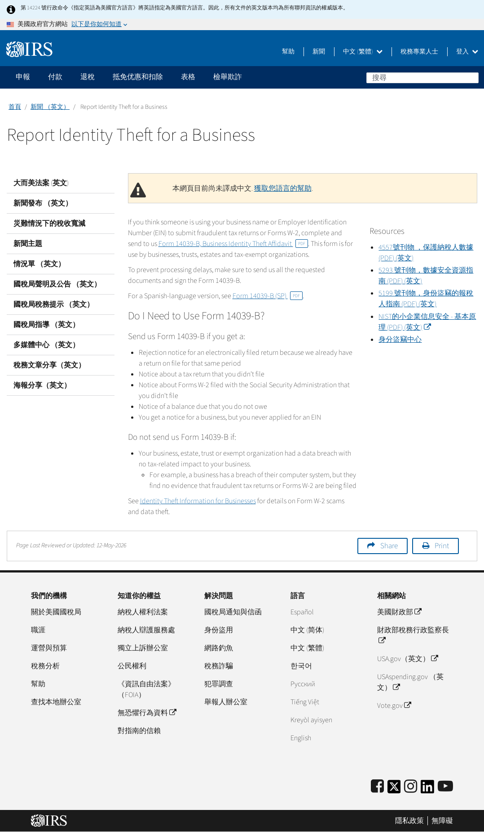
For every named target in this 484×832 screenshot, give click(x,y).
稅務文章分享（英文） (49, 365)
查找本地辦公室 (56, 702)
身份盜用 (218, 630)
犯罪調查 (218, 684)
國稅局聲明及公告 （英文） (57, 284)
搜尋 (471, 77)
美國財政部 (399, 612)
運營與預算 (49, 648)
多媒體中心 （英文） (46, 345)
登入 (467, 51)
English (300, 738)
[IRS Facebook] (377, 787)
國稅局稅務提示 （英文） (53, 304)
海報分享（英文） (42, 385)
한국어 (301, 666)
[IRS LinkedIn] (427, 789)
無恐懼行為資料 (147, 713)
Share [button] (389, 546)
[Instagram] (410, 787)
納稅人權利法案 (143, 612)
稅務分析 (45, 666)
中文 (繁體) (363, 51)
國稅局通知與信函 (233, 612)
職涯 (38, 630)
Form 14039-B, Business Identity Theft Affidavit (233, 244)
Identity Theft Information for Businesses (198, 501)
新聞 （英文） (50, 107)
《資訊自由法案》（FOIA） (146, 689)
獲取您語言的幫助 (283, 188)
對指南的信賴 (139, 731)
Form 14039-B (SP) (268, 296)
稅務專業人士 (419, 51)
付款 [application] (55, 77)
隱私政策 (409, 820)
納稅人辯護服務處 (146, 630)
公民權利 (132, 666)
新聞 (318, 51)
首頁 (15, 107)
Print (442, 546)
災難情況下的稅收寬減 (49, 223)
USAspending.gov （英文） (410, 682)
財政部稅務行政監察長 (413, 635)
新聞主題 (27, 244)
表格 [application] (188, 77)
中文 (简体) (307, 630)
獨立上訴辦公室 (143, 648)
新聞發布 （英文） (42, 203)
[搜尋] (422, 77)
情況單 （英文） (39, 264)
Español (302, 612)
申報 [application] (23, 77)
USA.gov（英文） (407, 659)
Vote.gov (394, 706)
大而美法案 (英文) (41, 183)
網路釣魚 (218, 648)
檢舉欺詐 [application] (227, 77)
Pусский (302, 684)
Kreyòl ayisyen (311, 720)
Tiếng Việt (304, 702)
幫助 (288, 51)
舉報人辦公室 (225, 702)
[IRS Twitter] (394, 789)
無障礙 (442, 820)
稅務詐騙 (218, 666)
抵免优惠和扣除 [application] (138, 77)
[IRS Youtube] (445, 787)
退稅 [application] (87, 77)
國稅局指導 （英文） (46, 325)
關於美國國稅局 (56, 612)
